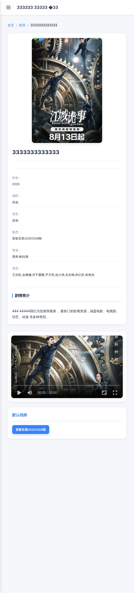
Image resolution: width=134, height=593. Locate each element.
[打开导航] (8, 7)
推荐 (22, 25)
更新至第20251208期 (31, 429)
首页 (10, 25)
